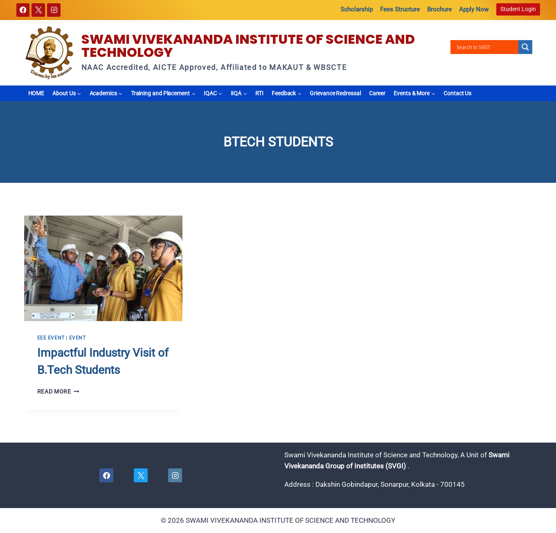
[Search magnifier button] (525, 47)
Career (377, 93)
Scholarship (356, 9)
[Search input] (486, 47)
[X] (38, 10)
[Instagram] (54, 10)
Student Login (518, 9)
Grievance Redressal (335, 93)
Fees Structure (400, 9)
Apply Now (473, 9)
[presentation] (103, 268)
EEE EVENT (51, 338)
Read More (58, 391)
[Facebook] (23, 10)
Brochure (439, 9)
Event (77, 338)
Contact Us (457, 93)
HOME (36, 93)
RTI (259, 93)
